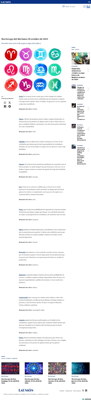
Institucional (69, 391)
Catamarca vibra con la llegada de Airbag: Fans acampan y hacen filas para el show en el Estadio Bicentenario (81, 156)
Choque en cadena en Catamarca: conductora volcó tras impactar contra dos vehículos (81, 93)
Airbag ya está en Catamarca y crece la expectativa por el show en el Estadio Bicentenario (81, 133)
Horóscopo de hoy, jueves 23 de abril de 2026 (80, 381)
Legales (46, 394)
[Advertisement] (45, 22)
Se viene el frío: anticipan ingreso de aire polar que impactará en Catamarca (81, 113)
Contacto (62, 391)
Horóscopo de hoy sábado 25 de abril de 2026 (33, 381)
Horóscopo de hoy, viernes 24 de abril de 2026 (56, 381)
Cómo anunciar (77, 391)
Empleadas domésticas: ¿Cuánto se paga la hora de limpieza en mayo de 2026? (78, 74)
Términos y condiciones (37, 394)
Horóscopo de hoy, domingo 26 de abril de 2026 (10, 381)
